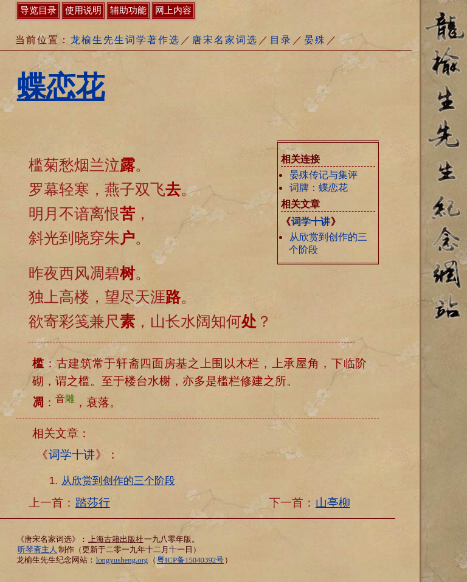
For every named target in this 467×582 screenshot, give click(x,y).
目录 (281, 40)
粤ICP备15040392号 (190, 560)
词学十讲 (310, 222)
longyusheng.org (122, 560)
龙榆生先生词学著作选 (125, 40)
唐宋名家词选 (225, 40)
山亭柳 (333, 502)
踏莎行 (92, 502)
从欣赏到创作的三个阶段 (118, 480)
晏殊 (315, 40)
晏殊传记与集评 (323, 175)
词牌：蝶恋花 (318, 187)
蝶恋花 (61, 87)
